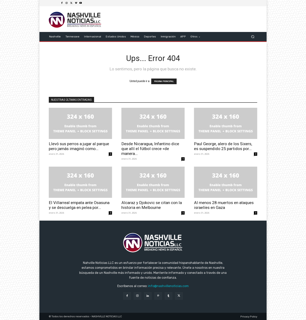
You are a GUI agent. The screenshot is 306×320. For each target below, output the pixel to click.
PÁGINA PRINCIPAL (164, 81)
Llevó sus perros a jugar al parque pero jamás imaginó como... (79, 146)
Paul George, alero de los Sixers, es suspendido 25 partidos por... (223, 146)
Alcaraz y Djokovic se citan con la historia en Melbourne (151, 205)
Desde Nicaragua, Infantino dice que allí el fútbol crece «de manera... (150, 148)
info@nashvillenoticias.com (168, 286)
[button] (252, 36)
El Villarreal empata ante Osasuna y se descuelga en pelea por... (79, 205)
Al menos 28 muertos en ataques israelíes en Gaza (224, 205)
